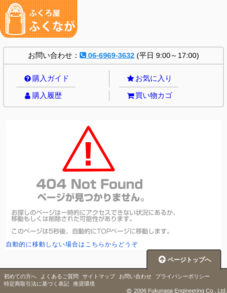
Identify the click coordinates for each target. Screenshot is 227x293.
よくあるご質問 (59, 276)
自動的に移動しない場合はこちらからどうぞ (72, 244)
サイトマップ (98, 276)
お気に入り (149, 78)
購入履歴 (42, 95)
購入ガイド (46, 78)
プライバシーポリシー (182, 276)
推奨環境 (84, 284)
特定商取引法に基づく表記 (36, 284)
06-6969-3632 (107, 55)
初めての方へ (20, 276)
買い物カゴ (149, 95)
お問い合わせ (135, 276)
